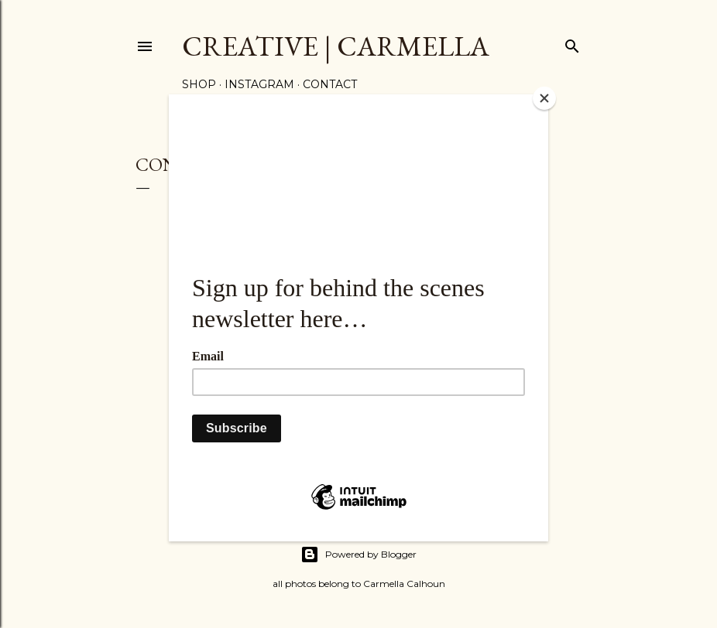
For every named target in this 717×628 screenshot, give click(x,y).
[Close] (544, 98)
